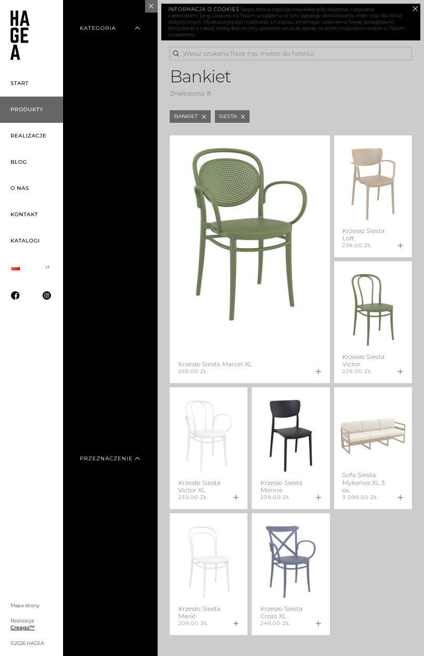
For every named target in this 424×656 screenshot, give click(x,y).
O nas (20, 188)
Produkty (27, 109)
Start (20, 83)
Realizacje (28, 135)
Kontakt (24, 214)
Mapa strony (25, 605)
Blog (19, 161)
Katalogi (25, 240)
